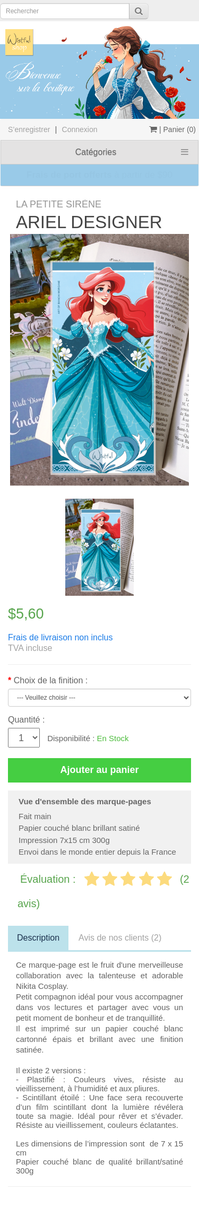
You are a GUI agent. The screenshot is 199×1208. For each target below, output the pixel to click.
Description (38, 937)
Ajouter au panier (99, 769)
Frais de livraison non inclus (60, 637)
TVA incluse (30, 648)
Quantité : (26, 719)
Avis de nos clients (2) (120, 937)
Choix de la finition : (51, 680)
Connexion (80, 129)
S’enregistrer (29, 129)
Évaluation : (49, 879)
